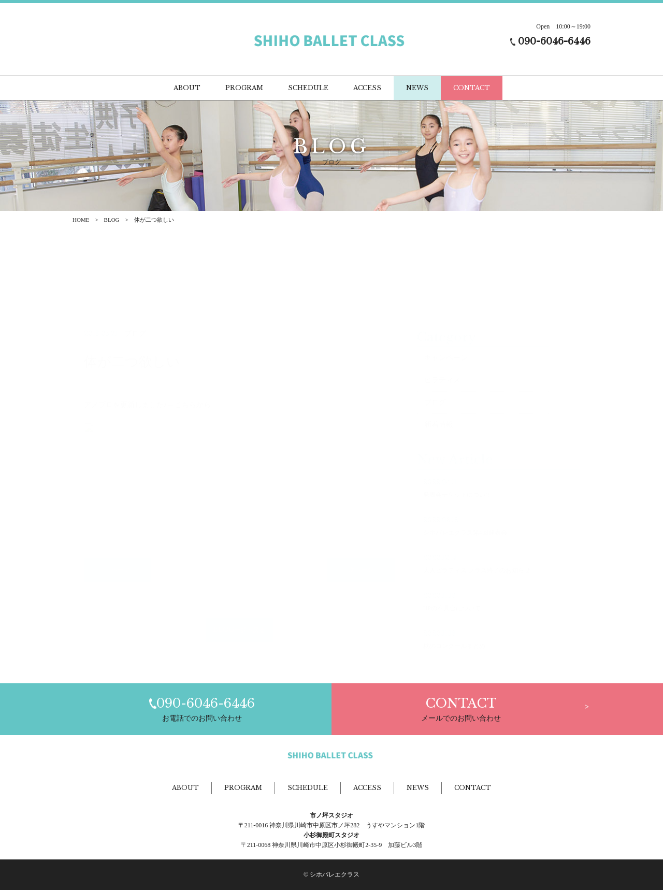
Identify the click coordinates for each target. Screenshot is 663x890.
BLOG (112, 220)
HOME (81, 220)
